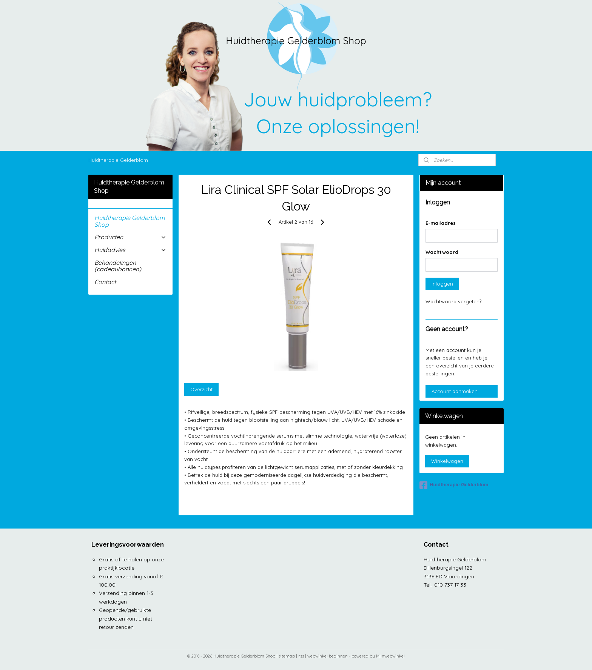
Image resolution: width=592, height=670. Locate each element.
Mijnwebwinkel (390, 656)
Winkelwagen (447, 461)
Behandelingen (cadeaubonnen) (117, 266)
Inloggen (442, 284)
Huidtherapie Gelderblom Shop (129, 221)
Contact (105, 282)
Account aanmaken (455, 391)
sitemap (287, 656)
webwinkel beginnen (327, 656)
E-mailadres (441, 223)
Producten (130, 237)
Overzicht (201, 389)
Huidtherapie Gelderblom (118, 160)
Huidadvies (130, 250)
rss (301, 656)
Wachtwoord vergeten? (453, 301)
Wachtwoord (442, 252)
